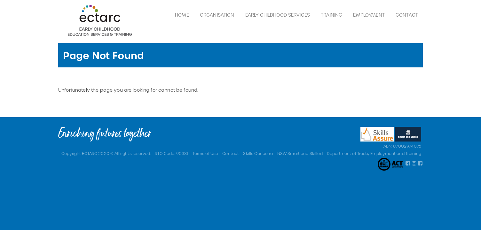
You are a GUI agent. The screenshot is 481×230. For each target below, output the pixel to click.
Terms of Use (205, 153)
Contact (407, 15)
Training (331, 15)
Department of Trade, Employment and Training (374, 153)
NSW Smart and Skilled (300, 153)
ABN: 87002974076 (402, 146)
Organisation (217, 15)
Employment (368, 15)
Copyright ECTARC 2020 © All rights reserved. (106, 153)
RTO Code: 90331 (171, 153)
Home (182, 15)
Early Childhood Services (277, 15)
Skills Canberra (258, 153)
